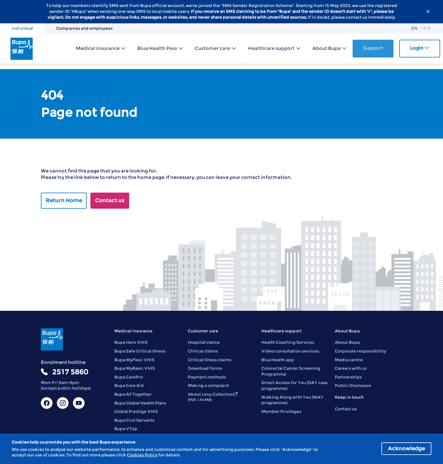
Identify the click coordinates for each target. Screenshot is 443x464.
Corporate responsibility (360, 351)
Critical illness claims (209, 359)
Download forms (205, 368)
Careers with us (351, 368)
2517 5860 (70, 372)
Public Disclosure (353, 385)
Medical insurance (98, 48)
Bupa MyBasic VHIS (134, 368)
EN (414, 28)
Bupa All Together (133, 394)
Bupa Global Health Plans (140, 403)
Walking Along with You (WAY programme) (292, 400)
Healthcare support (271, 48)
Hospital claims (204, 342)
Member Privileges (281, 411)
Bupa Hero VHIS (131, 342)
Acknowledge (406, 448)
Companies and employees (84, 28)
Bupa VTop (125, 428)
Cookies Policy (142, 455)
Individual (22, 28)
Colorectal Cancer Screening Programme (290, 371)
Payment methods (207, 377)
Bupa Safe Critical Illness (139, 351)
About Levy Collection (213, 397)
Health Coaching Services (287, 342)
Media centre (349, 359)
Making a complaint (208, 385)
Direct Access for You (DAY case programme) (294, 385)
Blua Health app (277, 359)
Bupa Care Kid (129, 385)
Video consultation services (290, 351)
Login (419, 48)
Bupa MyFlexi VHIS (134, 359)
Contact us (110, 200)
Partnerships (348, 377)
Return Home (63, 200)
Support (373, 48)
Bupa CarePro (128, 377)
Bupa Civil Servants (134, 420)
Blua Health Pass (157, 48)
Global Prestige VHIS (136, 411)
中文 (427, 28)
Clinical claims (203, 351)
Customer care (212, 48)
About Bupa (326, 48)
